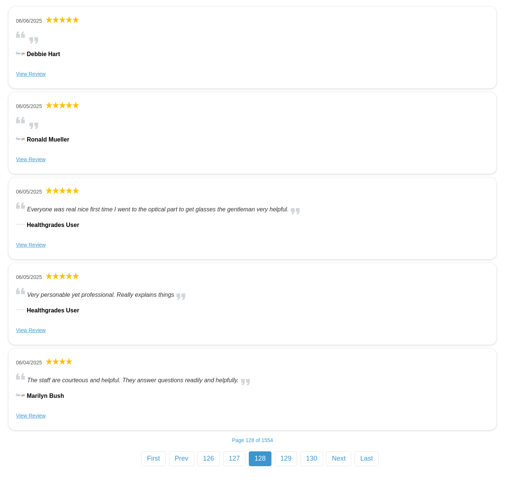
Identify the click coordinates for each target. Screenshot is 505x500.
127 (234, 458)
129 (285, 458)
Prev (181, 458)
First (153, 458)
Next (339, 458)
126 (208, 458)
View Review (31, 74)
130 (311, 458)
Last (366, 458)
